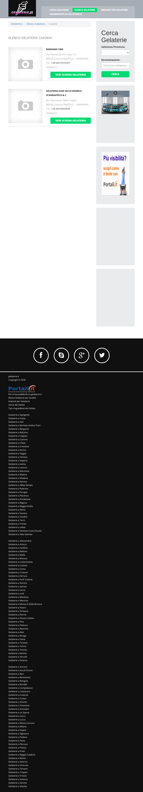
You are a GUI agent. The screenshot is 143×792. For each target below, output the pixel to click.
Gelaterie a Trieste (17, 775)
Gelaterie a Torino (17, 646)
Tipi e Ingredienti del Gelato (21, 408)
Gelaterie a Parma (17, 614)
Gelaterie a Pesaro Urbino (21, 618)
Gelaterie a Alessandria (19, 540)
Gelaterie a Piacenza (18, 495)
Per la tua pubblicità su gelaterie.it (25, 394)
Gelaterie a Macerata (18, 471)
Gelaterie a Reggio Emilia (20, 506)
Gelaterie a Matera (17, 474)
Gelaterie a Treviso (17, 649)
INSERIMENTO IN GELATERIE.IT (66, 14)
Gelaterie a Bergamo (18, 428)
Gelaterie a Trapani (17, 772)
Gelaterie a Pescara (18, 744)
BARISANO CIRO (54, 49)
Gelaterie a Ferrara (17, 575)
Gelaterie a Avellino (18, 547)
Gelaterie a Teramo (18, 768)
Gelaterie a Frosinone (18, 705)
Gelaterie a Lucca (16, 719)
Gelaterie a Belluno (17, 551)
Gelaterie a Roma (16, 509)
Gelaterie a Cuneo (17, 698)
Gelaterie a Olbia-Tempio (20, 485)
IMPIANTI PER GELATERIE (114, 9)
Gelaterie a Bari (16, 673)
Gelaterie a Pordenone (19, 499)
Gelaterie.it (17, 23)
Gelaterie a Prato (16, 751)
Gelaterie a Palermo (18, 488)
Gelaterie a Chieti (16, 442)
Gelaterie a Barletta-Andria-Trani (24, 425)
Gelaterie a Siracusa (18, 765)
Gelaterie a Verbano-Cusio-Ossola (25, 530)
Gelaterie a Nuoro (17, 607)
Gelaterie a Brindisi (17, 684)
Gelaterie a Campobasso (20, 687)
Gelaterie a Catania (17, 565)
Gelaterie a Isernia (17, 586)
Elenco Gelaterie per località (22, 397)
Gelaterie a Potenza (18, 625)
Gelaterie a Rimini (17, 758)
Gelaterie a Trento (17, 523)
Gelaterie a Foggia (17, 453)
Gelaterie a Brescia (17, 558)
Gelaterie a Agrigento (18, 414)
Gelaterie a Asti (16, 421)
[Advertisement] (122, 230)
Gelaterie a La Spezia (18, 712)
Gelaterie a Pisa (16, 621)
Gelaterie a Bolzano (18, 432)
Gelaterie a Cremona (18, 446)
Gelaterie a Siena (16, 639)
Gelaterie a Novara (17, 481)
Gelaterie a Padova (17, 737)
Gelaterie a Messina (18, 600)
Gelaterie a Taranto (18, 642)
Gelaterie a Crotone (18, 572)
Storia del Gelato (16, 404)
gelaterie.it (13, 376)
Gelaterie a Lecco (16, 716)
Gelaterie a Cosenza (18, 694)
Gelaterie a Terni (16, 520)
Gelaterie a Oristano (18, 611)
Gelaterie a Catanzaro (19, 691)
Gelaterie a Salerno (17, 761)
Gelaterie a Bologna (18, 680)
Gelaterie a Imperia (17, 460)
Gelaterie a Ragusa (17, 502)
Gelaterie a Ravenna (18, 628)
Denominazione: (110, 60)
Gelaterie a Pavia (16, 740)
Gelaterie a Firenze (17, 701)
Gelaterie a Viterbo (17, 786)
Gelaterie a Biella (16, 554)
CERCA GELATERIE (59, 9)
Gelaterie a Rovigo (17, 635)
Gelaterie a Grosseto (18, 708)
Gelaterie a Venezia (18, 779)
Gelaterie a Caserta (18, 439)
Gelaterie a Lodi (16, 593)
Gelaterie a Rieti (16, 632)
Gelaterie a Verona (17, 782)
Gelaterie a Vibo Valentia (20, 534)
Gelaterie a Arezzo (17, 544)
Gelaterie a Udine (17, 527)
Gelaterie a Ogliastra (18, 733)
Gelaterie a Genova (17, 456)
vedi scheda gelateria (70, 74)
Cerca (115, 74)
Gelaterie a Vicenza (17, 660)
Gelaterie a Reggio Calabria (21, 754)
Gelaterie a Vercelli (17, 656)
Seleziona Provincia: (113, 47)
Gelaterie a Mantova (18, 597)
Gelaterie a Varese (17, 653)
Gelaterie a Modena (18, 478)
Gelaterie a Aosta (16, 418)
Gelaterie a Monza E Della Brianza (25, 604)
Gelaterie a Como (17, 568)
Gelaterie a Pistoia (17, 747)
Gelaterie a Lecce (16, 590)
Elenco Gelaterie (36, 23)
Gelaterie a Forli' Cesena (20, 579)
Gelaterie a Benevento (19, 677)
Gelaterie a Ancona (17, 666)
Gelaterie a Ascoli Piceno (20, 670)
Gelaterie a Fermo (17, 449)
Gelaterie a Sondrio (17, 516)
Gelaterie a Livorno (17, 467)
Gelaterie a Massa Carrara (21, 723)
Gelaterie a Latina (17, 464)
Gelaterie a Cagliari (17, 435)
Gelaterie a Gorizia (17, 582)
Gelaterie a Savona (17, 513)
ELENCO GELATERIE (85, 9)
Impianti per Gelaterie (19, 401)
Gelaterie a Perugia (17, 492)
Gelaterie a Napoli (17, 730)
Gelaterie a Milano (17, 726)
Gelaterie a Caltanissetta (20, 561)
